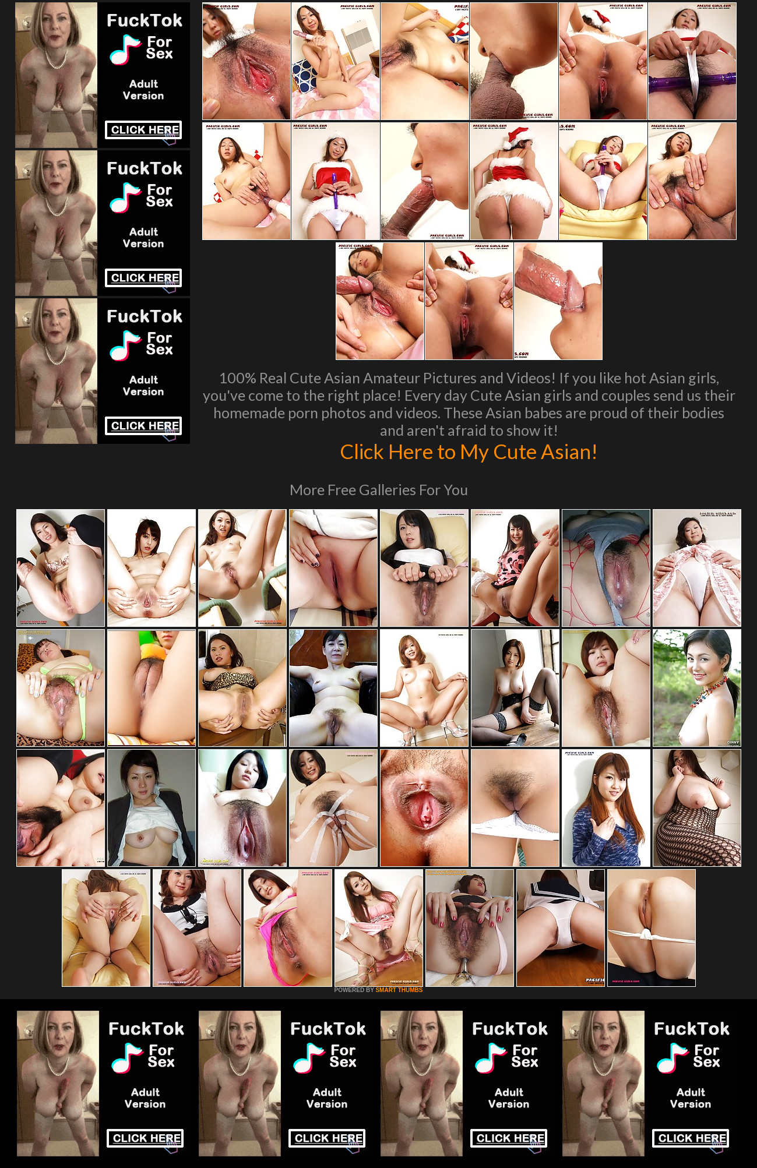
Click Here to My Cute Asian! (469, 451)
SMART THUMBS (398, 990)
